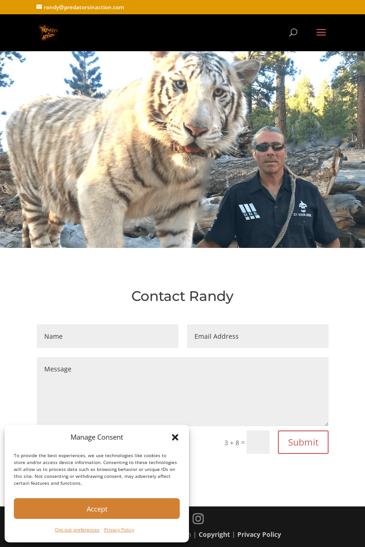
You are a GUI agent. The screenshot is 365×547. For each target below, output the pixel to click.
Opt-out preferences (77, 529)
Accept (97, 508)
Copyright (214, 534)
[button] (175, 437)
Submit (303, 442)
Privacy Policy (119, 529)
